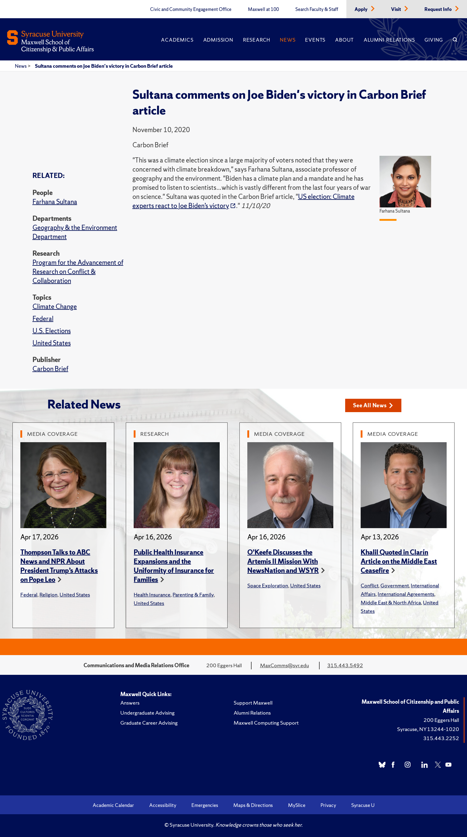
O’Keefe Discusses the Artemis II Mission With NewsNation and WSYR (283, 561)
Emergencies (204, 805)
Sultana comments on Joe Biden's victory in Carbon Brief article (104, 66)
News (287, 39)
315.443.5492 (345, 665)
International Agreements (406, 593)
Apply (362, 9)
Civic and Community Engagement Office (191, 9)
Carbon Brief (50, 368)
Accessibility (162, 805)
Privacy (328, 805)
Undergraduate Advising (147, 712)
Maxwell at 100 (263, 9)
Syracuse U (363, 805)
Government (394, 585)
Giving (433, 39)
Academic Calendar (113, 805)
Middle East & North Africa (391, 602)
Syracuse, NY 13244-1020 (428, 729)
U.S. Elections (52, 330)
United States (52, 343)
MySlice (296, 805)
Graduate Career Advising (149, 722)
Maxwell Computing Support (266, 722)
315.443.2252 (441, 738)
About (344, 39)
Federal (43, 318)
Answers (129, 702)
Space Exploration (267, 585)
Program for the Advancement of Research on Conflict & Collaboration (78, 271)
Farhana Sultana (55, 201)
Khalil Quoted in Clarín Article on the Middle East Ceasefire (399, 561)
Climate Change (55, 306)
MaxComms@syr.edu (284, 665)
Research (256, 39)
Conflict (369, 585)
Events (315, 39)
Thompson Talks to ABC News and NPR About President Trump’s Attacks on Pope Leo (59, 566)
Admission (218, 39)
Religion (48, 594)
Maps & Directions (253, 805)
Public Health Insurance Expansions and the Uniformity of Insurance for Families (174, 566)
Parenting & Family (193, 594)
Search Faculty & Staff (316, 9)
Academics (177, 39)
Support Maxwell (253, 702)
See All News (373, 405)
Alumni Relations (389, 39)
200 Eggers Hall (441, 719)
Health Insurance (152, 594)
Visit (396, 9)
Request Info (438, 9)
